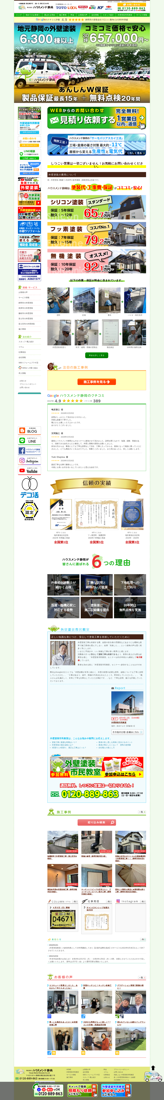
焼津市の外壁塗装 (26, 308)
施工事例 (62, 15)
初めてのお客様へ (33, 15)
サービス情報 (141, 15)
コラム (21, 347)
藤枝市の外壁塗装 (26, 313)
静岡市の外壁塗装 (26, 303)
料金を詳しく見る (96, 355)
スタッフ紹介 (108, 15)
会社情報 (95, 15)
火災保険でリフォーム (121, 1080)
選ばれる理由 (49, 15)
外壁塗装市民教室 (125, 15)
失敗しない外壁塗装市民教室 (124, 1075)
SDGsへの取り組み (28, 367)
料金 (72, 15)
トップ (19, 15)
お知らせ (23, 381)
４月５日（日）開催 (61, 908)
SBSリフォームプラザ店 (28, 363)
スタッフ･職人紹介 (26, 342)
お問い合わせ (25, 387)
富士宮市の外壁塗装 (27, 324)
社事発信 (22, 352)
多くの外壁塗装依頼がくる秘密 (124, 1077)
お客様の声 (82, 15)
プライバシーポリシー (28, 384)
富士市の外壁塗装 (26, 319)
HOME (68, 1069)
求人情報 (22, 373)
